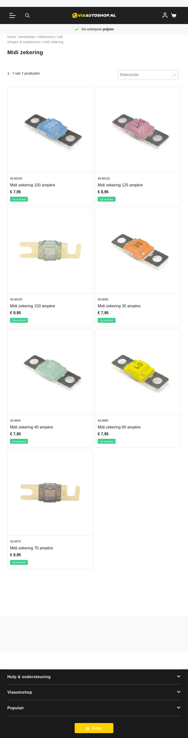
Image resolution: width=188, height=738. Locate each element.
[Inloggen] (165, 15)
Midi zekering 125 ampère (120, 185)
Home (11, 37)
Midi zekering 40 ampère (31, 427)
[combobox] (145, 74)
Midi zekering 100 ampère (32, 185)
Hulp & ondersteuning (29, 677)
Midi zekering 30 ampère (119, 306)
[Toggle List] (175, 74)
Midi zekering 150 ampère (32, 306)
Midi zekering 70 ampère (31, 548)
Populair (15, 708)
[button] (94, 677)
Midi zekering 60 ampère (119, 427)
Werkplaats (27, 37)
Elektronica (46, 37)
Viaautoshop (19, 692)
